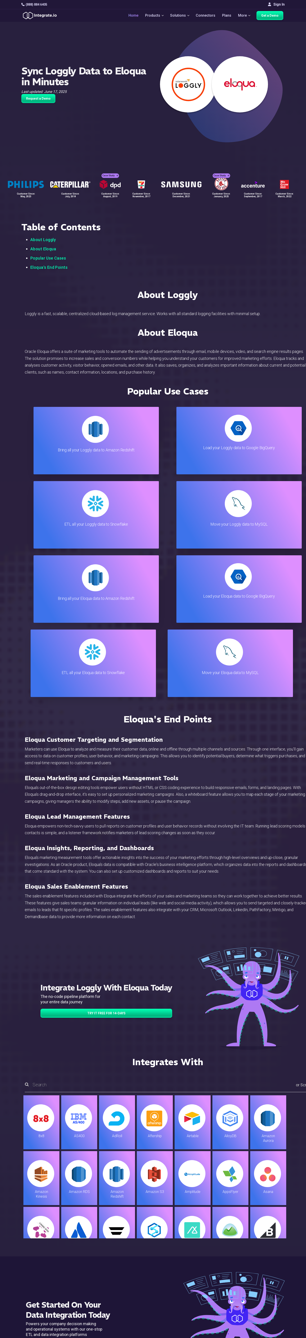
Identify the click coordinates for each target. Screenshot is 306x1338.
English (265, 1303)
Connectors (206, 16)
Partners (266, 1281)
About (264, 1275)
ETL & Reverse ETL (96, 1263)
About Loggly (43, 239)
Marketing (89, 1281)
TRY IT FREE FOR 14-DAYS (106, 865)
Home (132, 16)
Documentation (180, 1281)
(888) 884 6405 (34, 4)
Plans (227, 16)
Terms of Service (272, 1333)
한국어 (265, 1315)
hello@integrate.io (40, 1268)
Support (87, 1293)
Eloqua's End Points (49, 267)
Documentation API (184, 1287)
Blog (172, 1257)
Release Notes (92, 1305)
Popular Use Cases (48, 258)
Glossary (175, 1311)
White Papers (270, 1263)
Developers (90, 1299)
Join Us (266, 1287)
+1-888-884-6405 (40, 1282)
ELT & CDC (89, 1269)
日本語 (265, 1309)
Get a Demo (271, 16)
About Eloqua (43, 249)
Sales (85, 1287)
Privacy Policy (180, 1305)
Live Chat (176, 1263)
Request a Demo (38, 98)
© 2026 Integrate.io (35, 1333)
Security (175, 1293)
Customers (268, 1257)
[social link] (23, 1292)
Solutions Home (93, 1257)
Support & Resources (185, 1269)
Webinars (267, 1269)
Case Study (110, 173)
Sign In (276, 4)
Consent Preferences (185, 1318)
